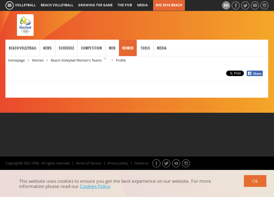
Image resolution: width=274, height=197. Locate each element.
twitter (166, 163)
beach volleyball (57, 5)
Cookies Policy (95, 186)
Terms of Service (88, 163)
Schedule (66, 48)
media (142, 5)
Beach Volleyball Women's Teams (76, 60)
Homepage (16, 60)
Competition (91, 48)
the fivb (125, 5)
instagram (186, 163)
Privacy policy (117, 163)
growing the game (95, 5)
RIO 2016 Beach (169, 5)
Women (127, 48)
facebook (156, 163)
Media (162, 48)
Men (112, 48)
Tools (145, 48)
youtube (176, 163)
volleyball (25, 5)
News (47, 48)
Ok (255, 181)
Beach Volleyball (22, 48)
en (226, 5)
